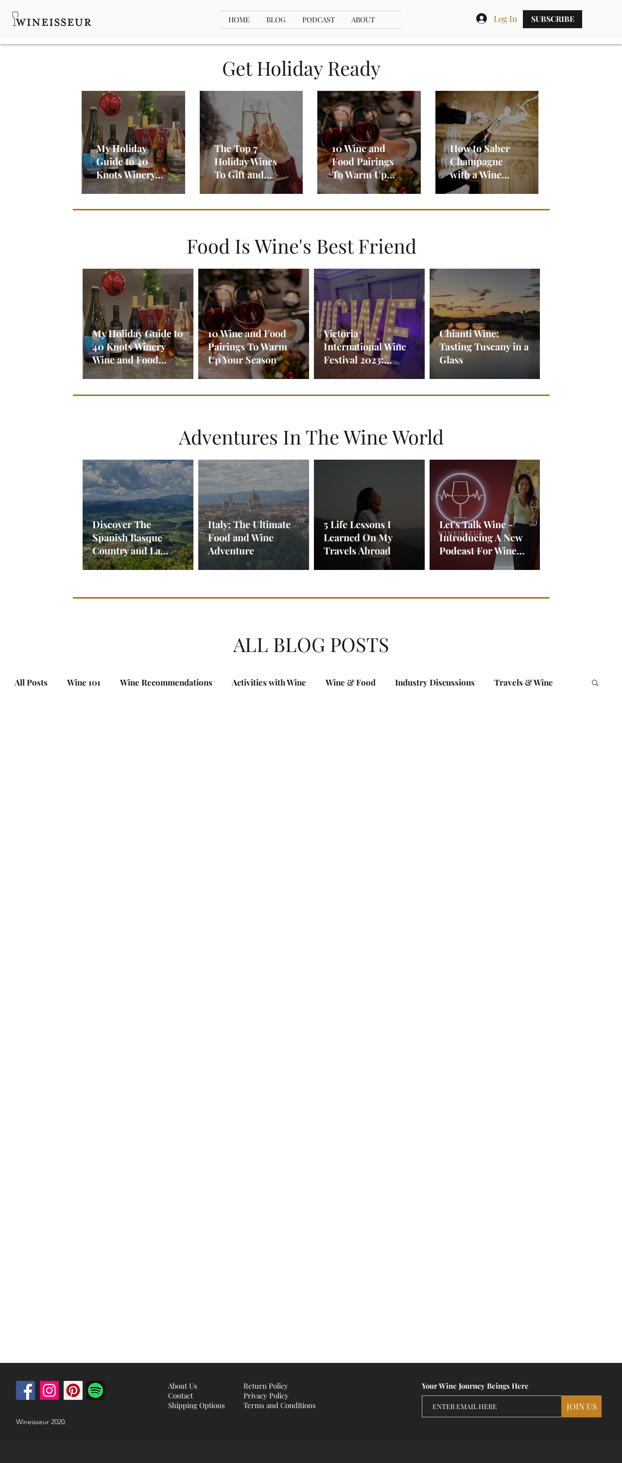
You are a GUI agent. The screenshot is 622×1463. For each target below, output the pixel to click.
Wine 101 (84, 682)
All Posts (31, 682)
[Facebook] (25, 1390)
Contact (180, 1395)
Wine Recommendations (166, 682)
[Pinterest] (73, 1390)
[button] (595, 683)
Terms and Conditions (279, 1405)
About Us (182, 1386)
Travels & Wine (523, 682)
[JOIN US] (581, 1406)
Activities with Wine (269, 682)
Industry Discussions (435, 682)
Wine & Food (351, 682)
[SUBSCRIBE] (552, 19)
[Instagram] (49, 1390)
